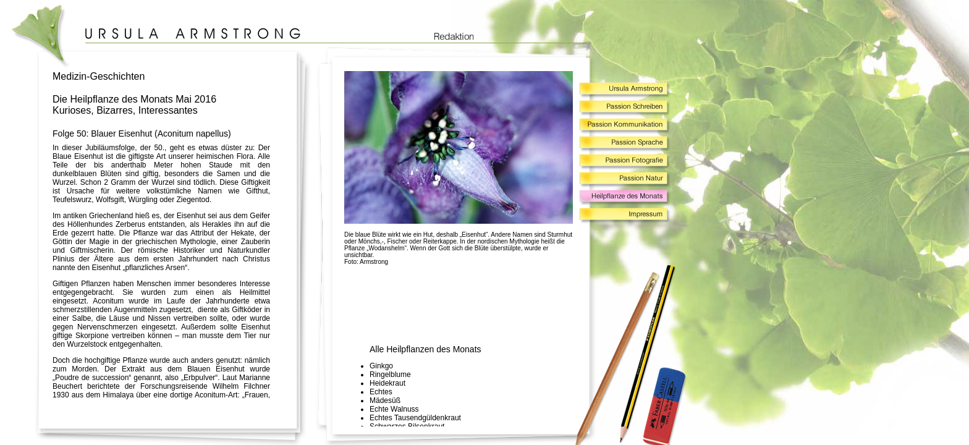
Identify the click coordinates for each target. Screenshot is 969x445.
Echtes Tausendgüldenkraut (415, 417)
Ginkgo (381, 366)
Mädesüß (385, 400)
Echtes (381, 392)
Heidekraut (387, 383)
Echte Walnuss (394, 409)
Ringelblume (390, 374)
